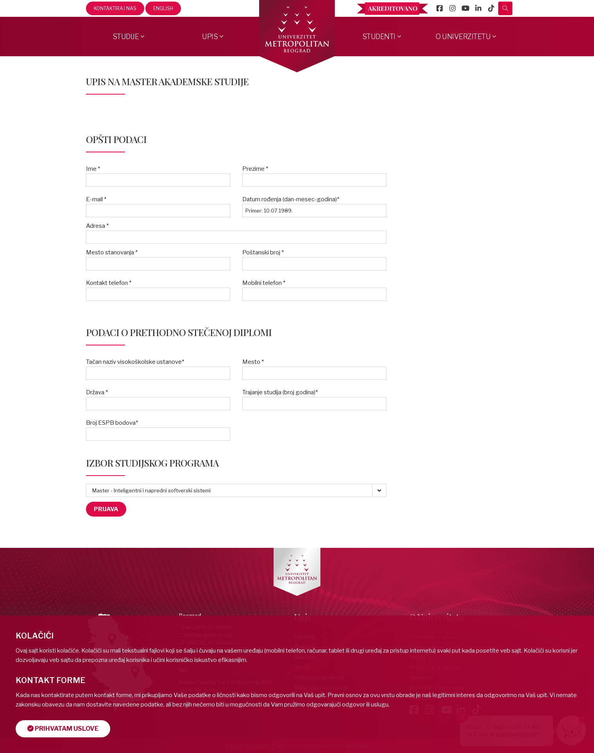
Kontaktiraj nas (115, 8)
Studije (126, 36)
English (163, 8)
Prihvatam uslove (62, 728)
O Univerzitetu (463, 36)
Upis (210, 36)
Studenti (378, 36)
